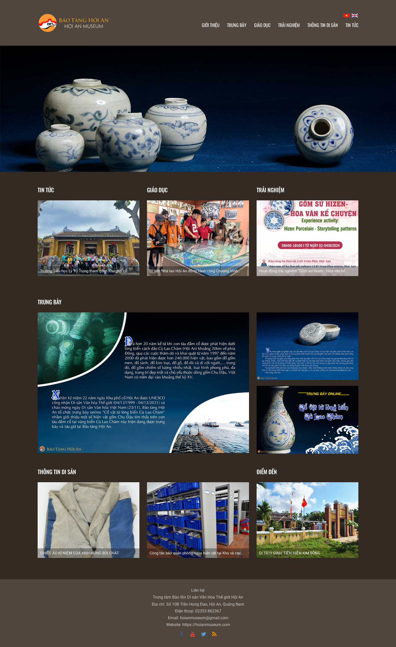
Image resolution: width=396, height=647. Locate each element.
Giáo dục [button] (262, 25)
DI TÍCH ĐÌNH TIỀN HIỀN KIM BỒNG (289, 553)
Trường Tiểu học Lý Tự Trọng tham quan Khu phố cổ (83, 271)
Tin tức (46, 190)
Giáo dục (157, 190)
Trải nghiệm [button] (289, 25)
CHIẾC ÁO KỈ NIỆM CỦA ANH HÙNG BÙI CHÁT (79, 553)
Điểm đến (267, 472)
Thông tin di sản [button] (322, 25)
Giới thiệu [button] (210, 25)
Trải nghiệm (270, 190)
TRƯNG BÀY (50, 302)
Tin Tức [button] (351, 25)
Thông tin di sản (57, 472)
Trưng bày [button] (236, 25)
